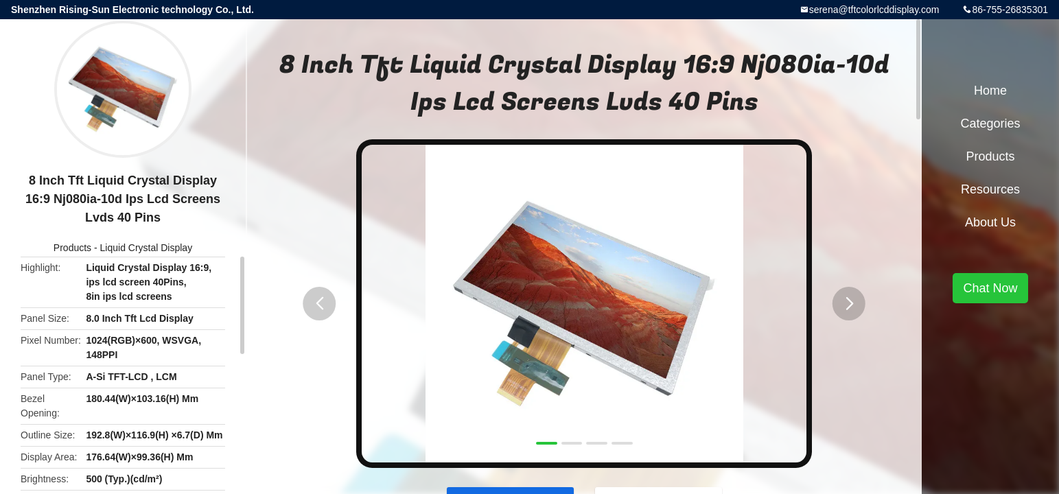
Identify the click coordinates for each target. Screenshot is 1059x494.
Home (990, 90)
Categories (990, 123)
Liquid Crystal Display (146, 247)
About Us (990, 222)
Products (72, 247)
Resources (990, 189)
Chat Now (990, 288)
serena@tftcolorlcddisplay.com (874, 9)
